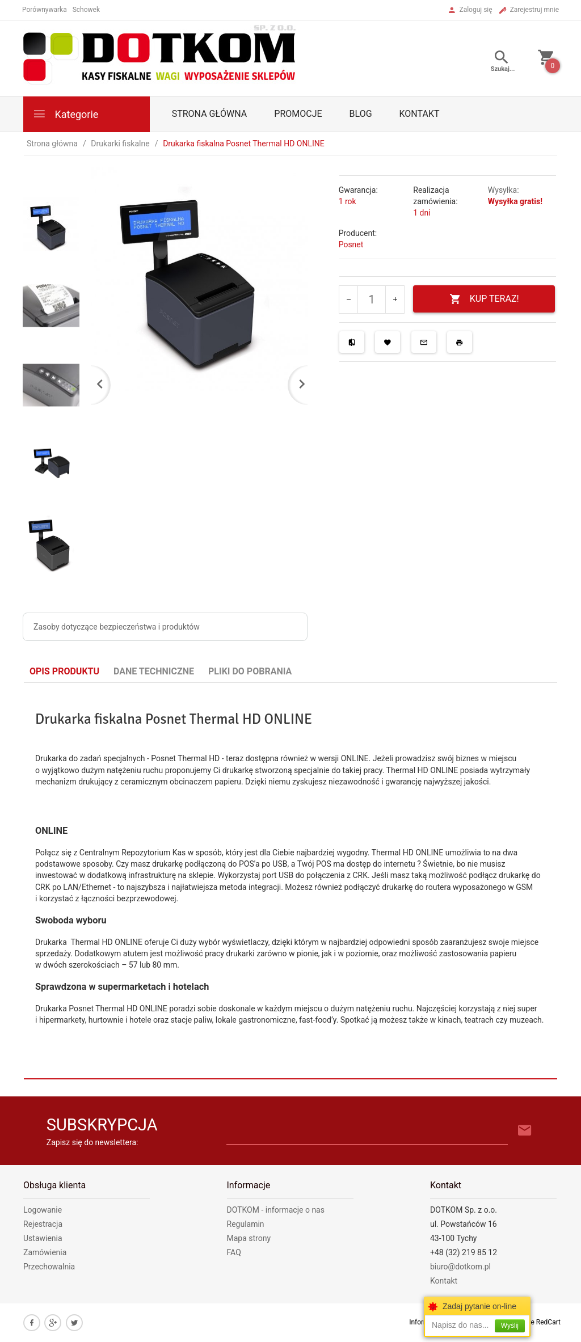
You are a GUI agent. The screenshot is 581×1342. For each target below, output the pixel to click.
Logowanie (42, 1209)
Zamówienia (44, 1252)
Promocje (298, 113)
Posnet (351, 244)
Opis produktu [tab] (64, 671)
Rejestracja (42, 1224)
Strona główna (209, 113)
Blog (361, 113)
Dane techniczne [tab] (153, 671)
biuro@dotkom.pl (460, 1266)
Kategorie (65, 114)
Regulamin (245, 1224)
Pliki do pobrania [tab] (250, 671)
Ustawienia (42, 1238)
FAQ (234, 1252)
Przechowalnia (49, 1266)
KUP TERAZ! (484, 299)
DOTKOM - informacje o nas (276, 1209)
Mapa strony (249, 1238)
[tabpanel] (290, 880)
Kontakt (419, 113)
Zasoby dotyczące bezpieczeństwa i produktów (116, 626)
